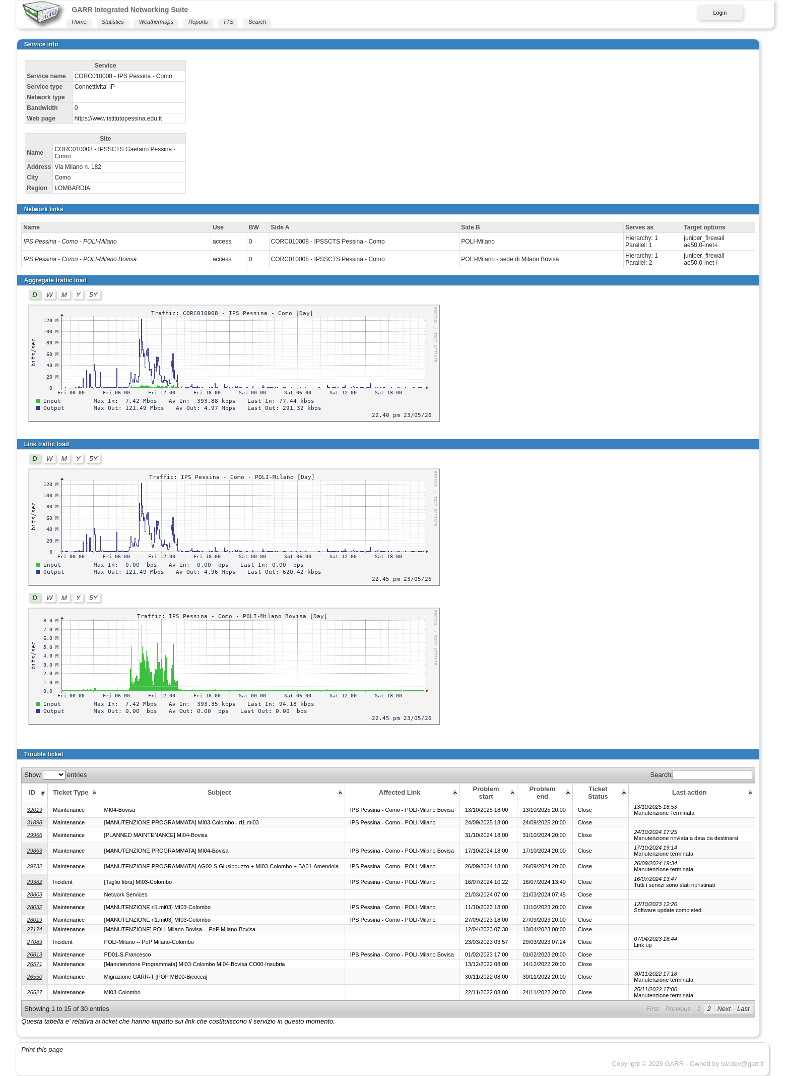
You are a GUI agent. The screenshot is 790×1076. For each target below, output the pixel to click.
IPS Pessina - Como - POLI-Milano (69, 241)
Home (79, 22)
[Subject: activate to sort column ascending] (222, 792)
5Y (93, 294)
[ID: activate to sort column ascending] (35, 792)
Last (743, 1008)
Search (257, 22)
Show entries (55, 775)
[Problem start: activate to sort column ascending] (488, 792)
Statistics (113, 22)
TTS (228, 22)
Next (724, 1008)
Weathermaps (156, 22)
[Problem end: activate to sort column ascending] (544, 792)
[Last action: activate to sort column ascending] (692, 792)
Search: (701, 775)
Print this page (42, 1049)
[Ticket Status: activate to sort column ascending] (600, 792)
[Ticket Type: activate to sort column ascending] (73, 792)
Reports (198, 22)
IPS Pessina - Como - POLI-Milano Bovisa (80, 259)
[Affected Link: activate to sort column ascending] (402, 792)
